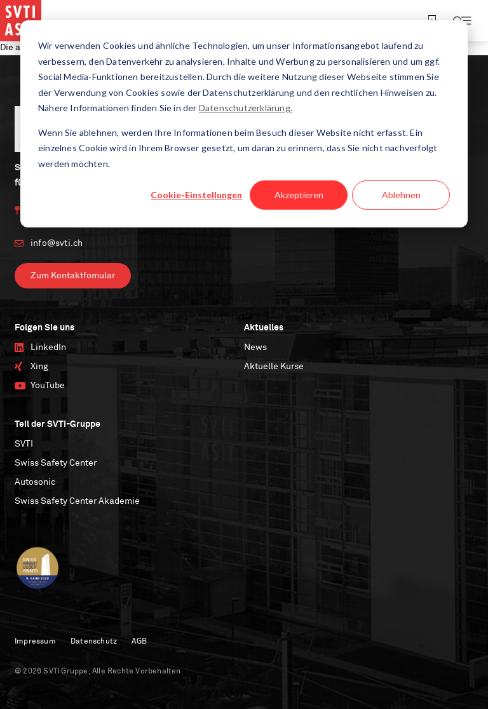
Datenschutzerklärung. (245, 107)
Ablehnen (401, 194)
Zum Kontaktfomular (72, 275)
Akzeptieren (298, 194)
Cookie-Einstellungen (196, 194)
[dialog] (244, 123)
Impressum (35, 641)
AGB (139, 641)
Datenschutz (94, 641)
